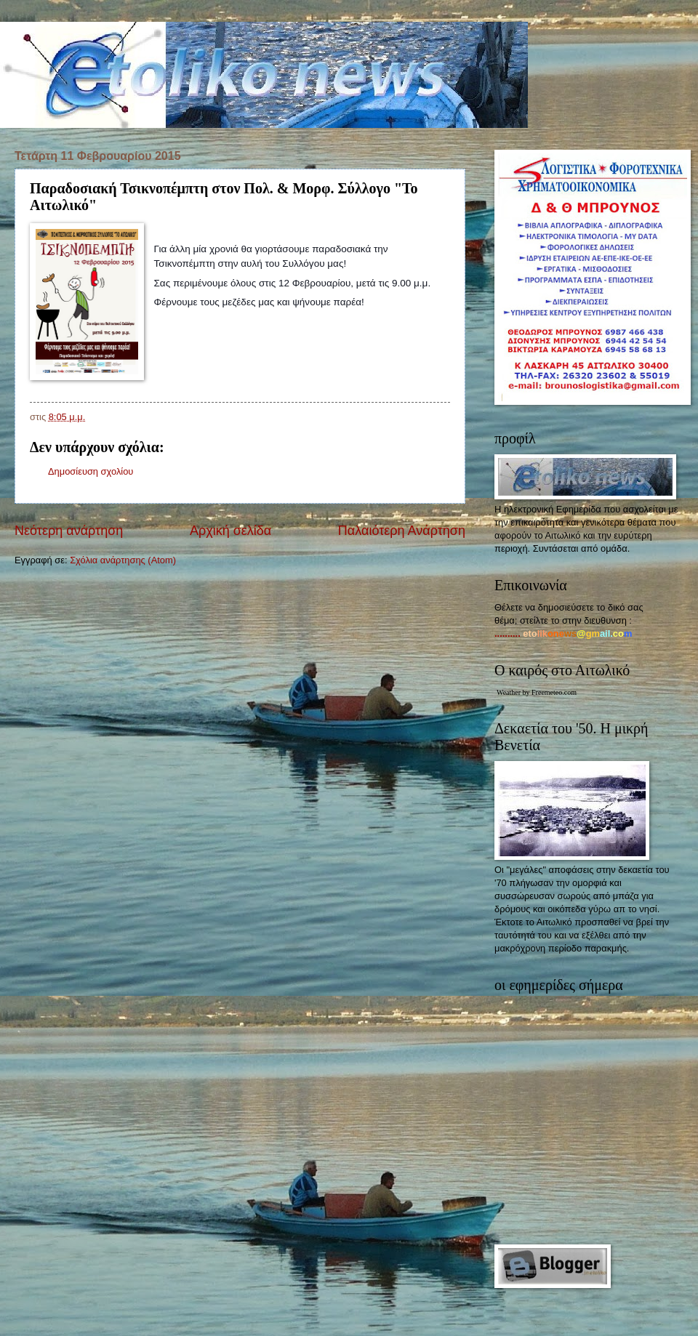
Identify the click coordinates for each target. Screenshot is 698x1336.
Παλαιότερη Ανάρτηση (401, 530)
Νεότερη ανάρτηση (69, 530)
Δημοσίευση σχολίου (90, 471)
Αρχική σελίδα (230, 530)
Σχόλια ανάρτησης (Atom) (123, 560)
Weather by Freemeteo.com (537, 692)
